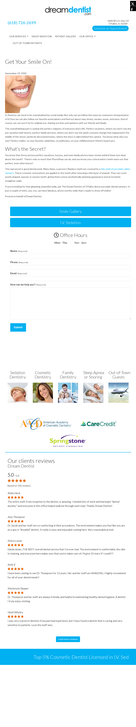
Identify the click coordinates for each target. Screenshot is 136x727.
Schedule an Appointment (110, 28)
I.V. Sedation (70, 222)
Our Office (87, 37)
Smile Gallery (70, 211)
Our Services (18, 37)
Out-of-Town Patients (27, 43)
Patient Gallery (65, 36)
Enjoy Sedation (42, 36)
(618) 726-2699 (22, 22)
